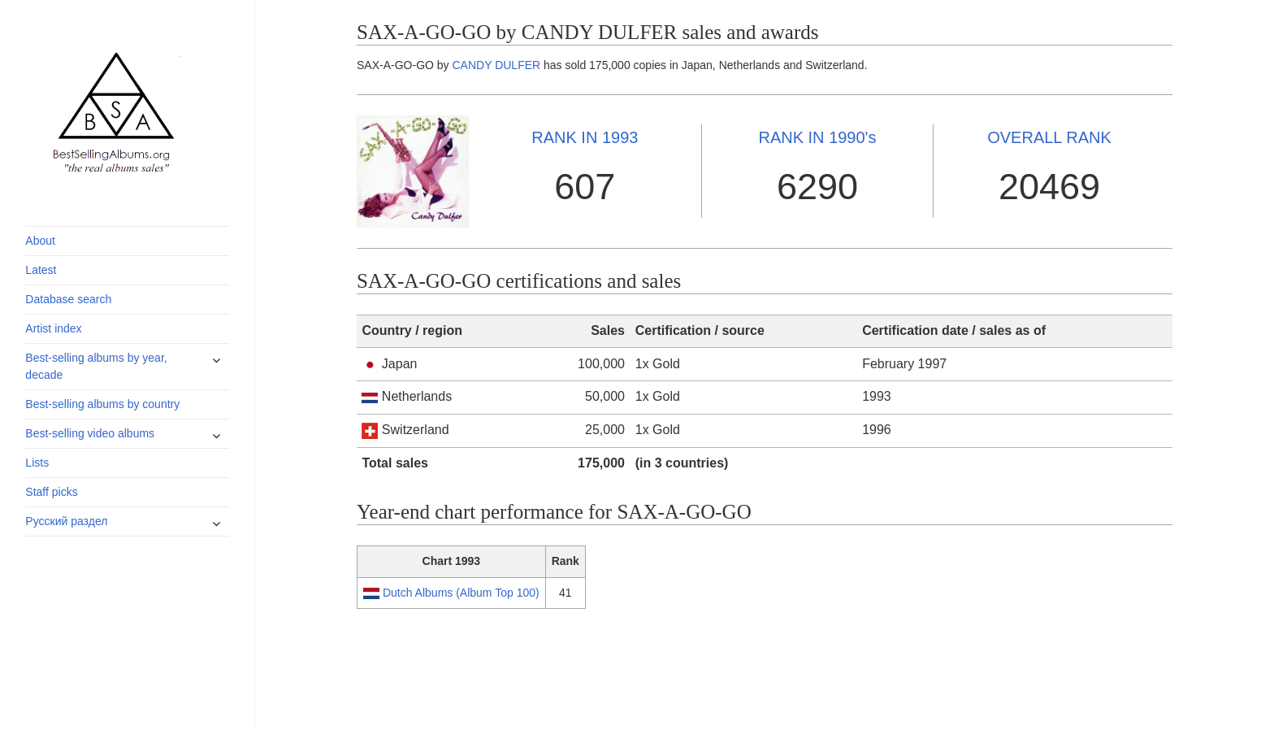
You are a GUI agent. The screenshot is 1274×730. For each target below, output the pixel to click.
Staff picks (51, 491)
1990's (817, 137)
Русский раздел (66, 521)
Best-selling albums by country (102, 404)
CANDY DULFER (497, 65)
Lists (37, 462)
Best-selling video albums (89, 433)
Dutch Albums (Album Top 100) (461, 592)
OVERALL (1049, 137)
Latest (40, 269)
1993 (584, 137)
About (40, 240)
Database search (68, 299)
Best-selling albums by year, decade (96, 366)
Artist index (53, 328)
